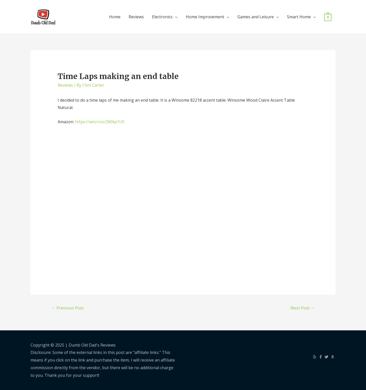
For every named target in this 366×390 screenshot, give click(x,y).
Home (114, 17)
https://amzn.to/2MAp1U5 (100, 121)
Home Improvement (205, 17)
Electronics (162, 17)
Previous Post (67, 308)
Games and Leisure (255, 17)
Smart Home (299, 17)
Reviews (136, 17)
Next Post (303, 308)
